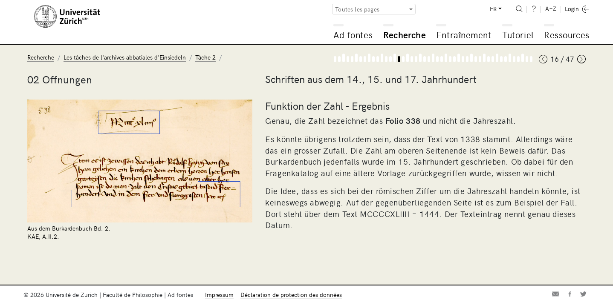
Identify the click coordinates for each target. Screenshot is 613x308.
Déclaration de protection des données (291, 295)
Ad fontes (353, 35)
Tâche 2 (205, 57)
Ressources (566, 35)
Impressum (219, 295)
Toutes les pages (357, 9)
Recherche (404, 35)
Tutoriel (517, 35)
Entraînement (463, 35)
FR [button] (493, 9)
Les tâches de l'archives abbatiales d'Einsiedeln (125, 57)
